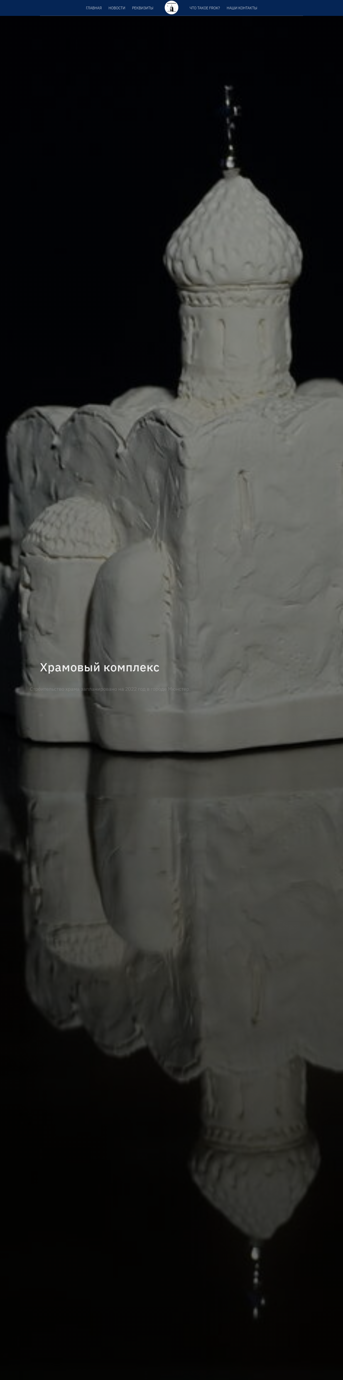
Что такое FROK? (205, 8)
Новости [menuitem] (116, 8)
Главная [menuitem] (94, 8)
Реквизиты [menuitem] (142, 8)
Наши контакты (242, 8)
